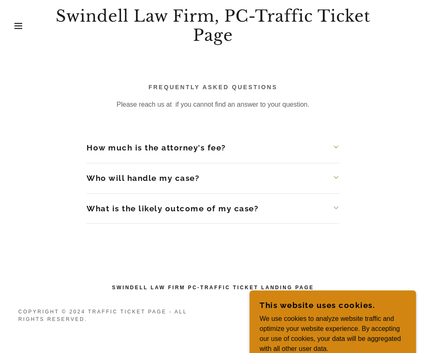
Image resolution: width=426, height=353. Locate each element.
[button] (21, 26)
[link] (212, 38)
